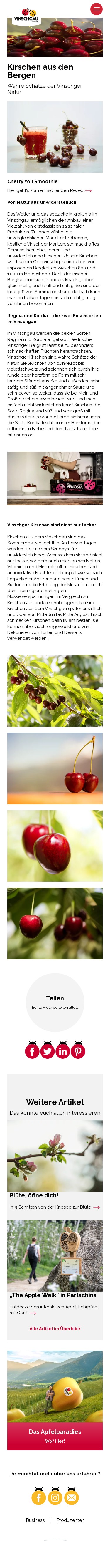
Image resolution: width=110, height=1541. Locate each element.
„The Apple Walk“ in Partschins (53, 1295)
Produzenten (70, 1520)
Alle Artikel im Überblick (55, 1328)
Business (35, 1520)
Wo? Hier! (55, 1441)
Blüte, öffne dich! (34, 1195)
